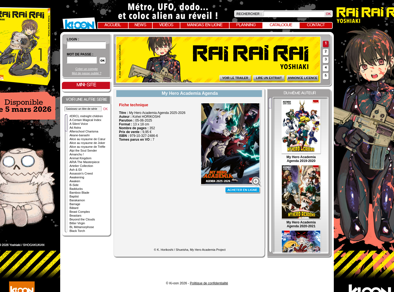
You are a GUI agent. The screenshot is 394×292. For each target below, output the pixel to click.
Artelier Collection (81, 165)
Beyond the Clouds (82, 219)
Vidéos (166, 25)
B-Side (74, 185)
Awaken (74, 181)
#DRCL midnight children (86, 116)
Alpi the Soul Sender (83, 150)
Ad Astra (75, 127)
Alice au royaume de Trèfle (87, 146)
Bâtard (73, 208)
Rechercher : (249, 14)
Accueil (113, 25)
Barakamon (77, 200)
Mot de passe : (80, 54)
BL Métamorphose (81, 227)
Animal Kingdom (80, 158)
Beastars (75, 215)
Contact (316, 25)
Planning (246, 25)
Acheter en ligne (243, 190)
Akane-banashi (79, 135)
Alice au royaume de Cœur (87, 139)
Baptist (74, 196)
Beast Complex (79, 211)
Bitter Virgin (77, 223)
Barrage (74, 204)
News (140, 25)
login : (73, 39)
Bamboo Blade (79, 192)
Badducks (76, 188)
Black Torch (77, 230)
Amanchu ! (76, 154)
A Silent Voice (78, 123)
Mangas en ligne (204, 25)
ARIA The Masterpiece (84, 162)
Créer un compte (87, 68)
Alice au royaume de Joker (87, 142)
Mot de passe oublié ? (87, 73)
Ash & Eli (75, 169)
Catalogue (281, 25)
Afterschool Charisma (83, 131)
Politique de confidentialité (209, 283)
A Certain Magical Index (85, 120)
